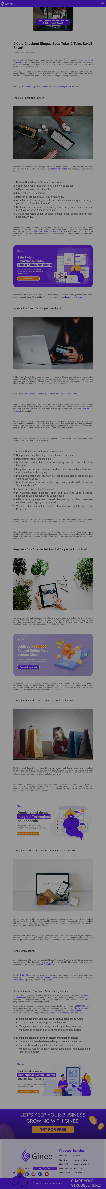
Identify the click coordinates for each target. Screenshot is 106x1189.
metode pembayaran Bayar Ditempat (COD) (42, 230)
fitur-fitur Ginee (37, 974)
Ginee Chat (78, 1003)
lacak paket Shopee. (72, 295)
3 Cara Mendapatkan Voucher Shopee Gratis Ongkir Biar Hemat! (46, 86)
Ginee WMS (79, 1000)
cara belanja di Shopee (84, 60)
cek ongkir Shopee (86, 406)
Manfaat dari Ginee (20, 971)
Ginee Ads (78, 1004)
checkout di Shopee (58, 168)
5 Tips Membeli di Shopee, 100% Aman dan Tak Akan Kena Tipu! (46, 392)
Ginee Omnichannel (45, 961)
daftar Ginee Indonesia (54, 1006)
